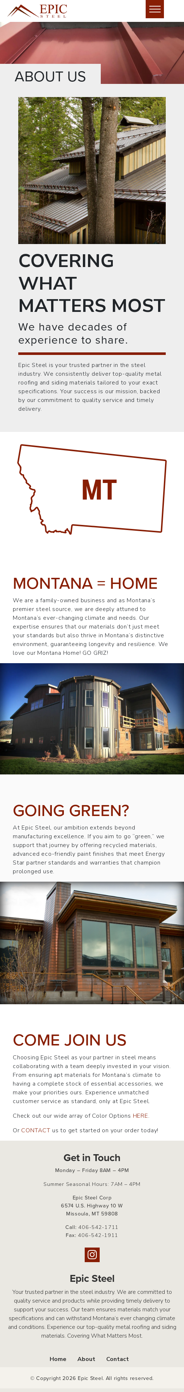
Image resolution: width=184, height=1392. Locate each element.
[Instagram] (92, 1255)
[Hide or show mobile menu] (155, 9)
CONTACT (35, 1130)
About (86, 1359)
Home (58, 1359)
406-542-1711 (98, 1227)
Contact (117, 1359)
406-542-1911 (98, 1235)
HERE (140, 1116)
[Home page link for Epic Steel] (41, 11)
